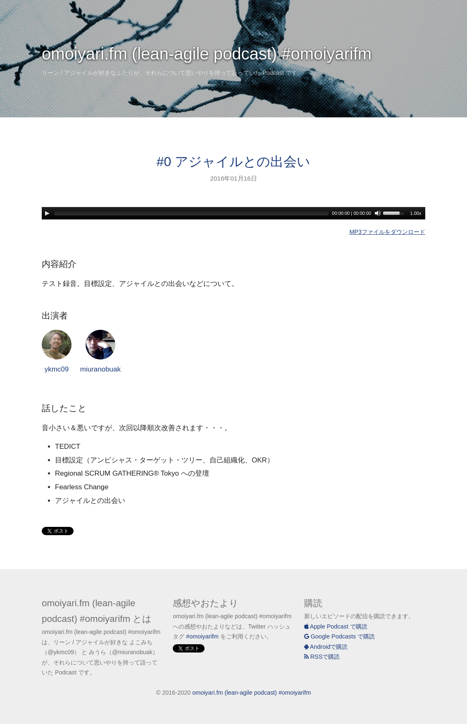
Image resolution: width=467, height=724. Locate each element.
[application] (233, 213)
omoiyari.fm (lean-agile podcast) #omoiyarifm (207, 54)
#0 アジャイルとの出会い (233, 161)
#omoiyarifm (202, 636)
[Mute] (377, 213)
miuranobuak (100, 351)
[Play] (47, 213)
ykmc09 (56, 351)
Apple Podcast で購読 (335, 626)
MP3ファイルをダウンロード (387, 232)
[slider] (192, 213)
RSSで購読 (322, 656)
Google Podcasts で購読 (339, 636)
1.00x (416, 213)
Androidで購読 (326, 646)
